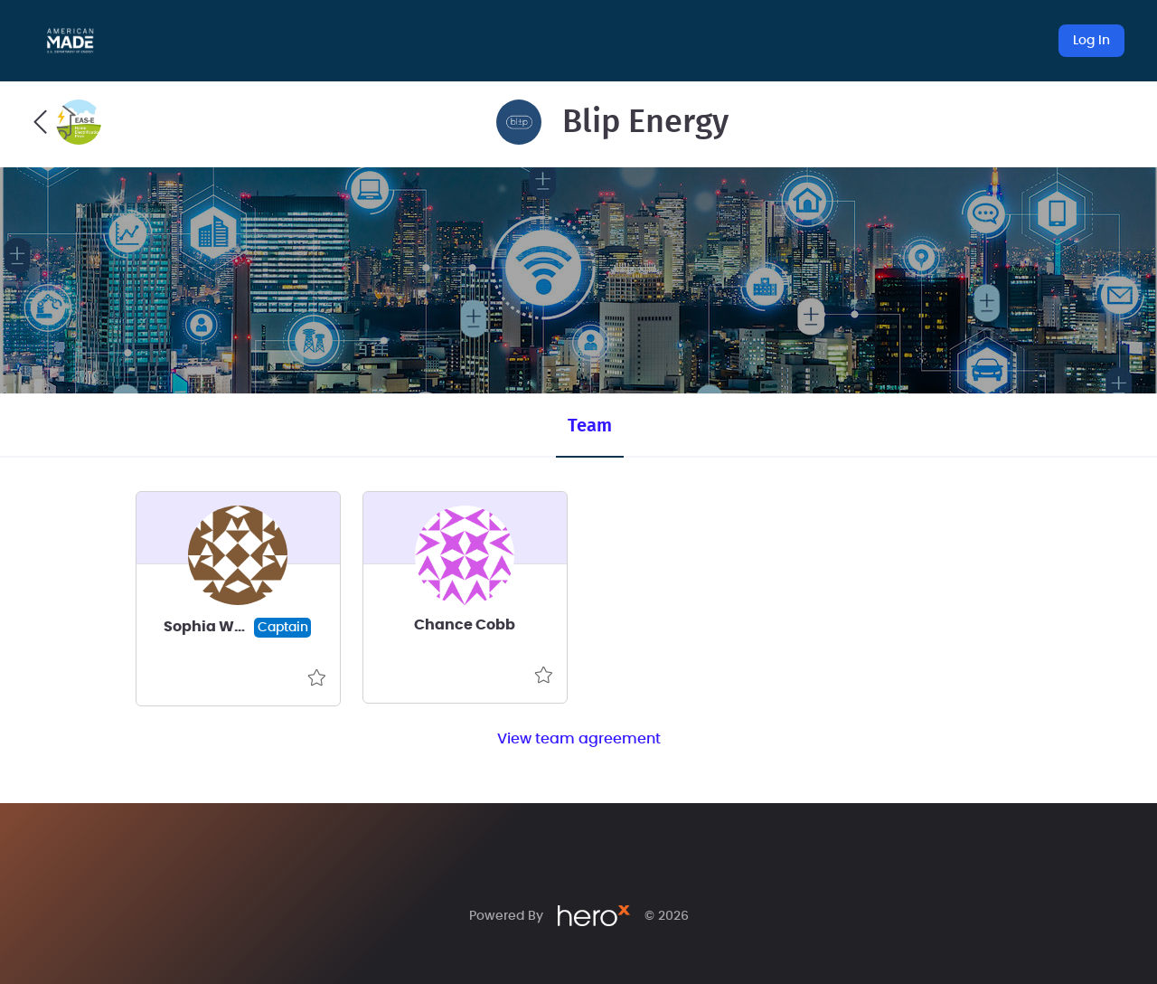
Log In (1091, 40)
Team (590, 426)
